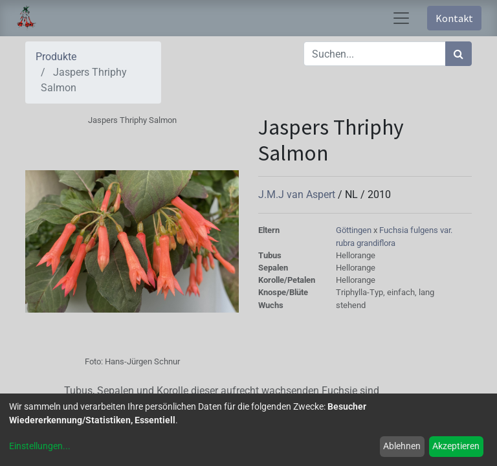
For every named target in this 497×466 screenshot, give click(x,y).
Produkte (56, 56)
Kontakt (454, 18)
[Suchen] (458, 53)
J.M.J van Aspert (298, 194)
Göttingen (354, 230)
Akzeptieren (456, 446)
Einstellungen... (40, 446)
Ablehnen (402, 446)
